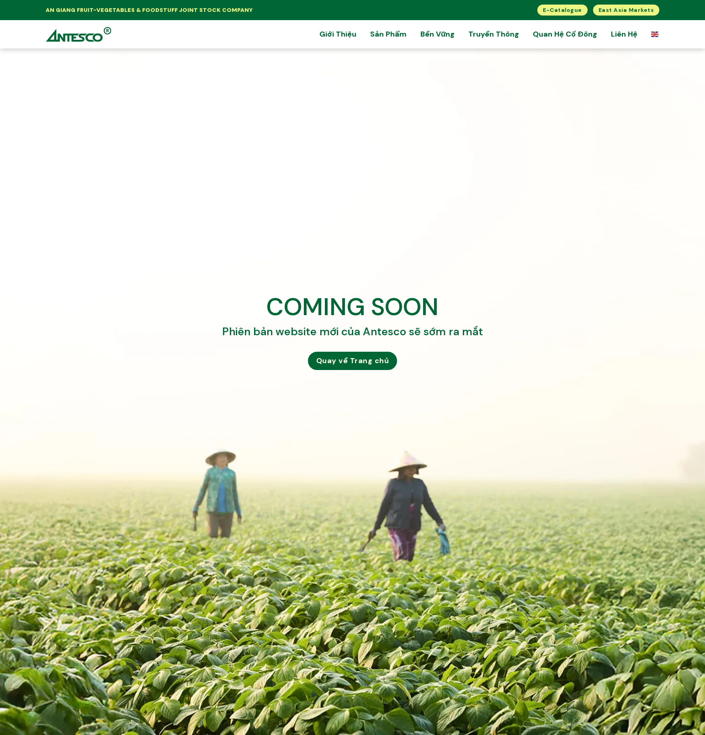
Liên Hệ (624, 34)
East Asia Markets (626, 10)
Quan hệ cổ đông (565, 34)
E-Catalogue (562, 10)
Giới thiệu (337, 34)
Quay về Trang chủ (352, 360)
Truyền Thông (493, 34)
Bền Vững (437, 34)
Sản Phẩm (388, 34)
